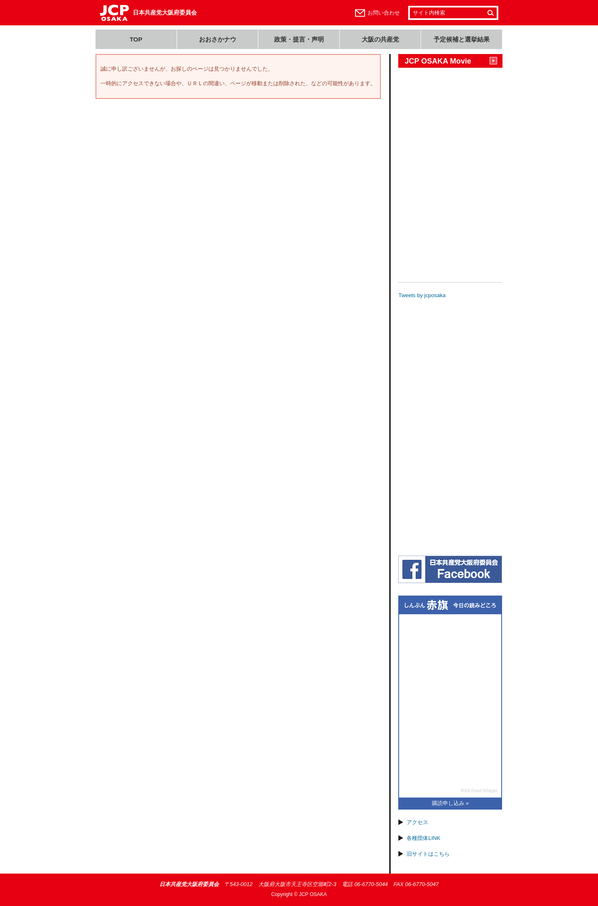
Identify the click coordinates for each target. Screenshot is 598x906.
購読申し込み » (450, 803)
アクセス (417, 822)
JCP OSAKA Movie (437, 61)
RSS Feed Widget (479, 790)
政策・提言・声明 (299, 39)
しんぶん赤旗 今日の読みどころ (450, 605)
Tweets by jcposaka (421, 295)
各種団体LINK (423, 838)
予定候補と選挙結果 (462, 39)
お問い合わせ (384, 13)
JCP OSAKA (313, 894)
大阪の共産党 (380, 39)
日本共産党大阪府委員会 (165, 12)
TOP (136, 39)
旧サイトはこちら (428, 854)
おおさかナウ (217, 39)
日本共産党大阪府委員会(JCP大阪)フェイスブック (450, 569)
